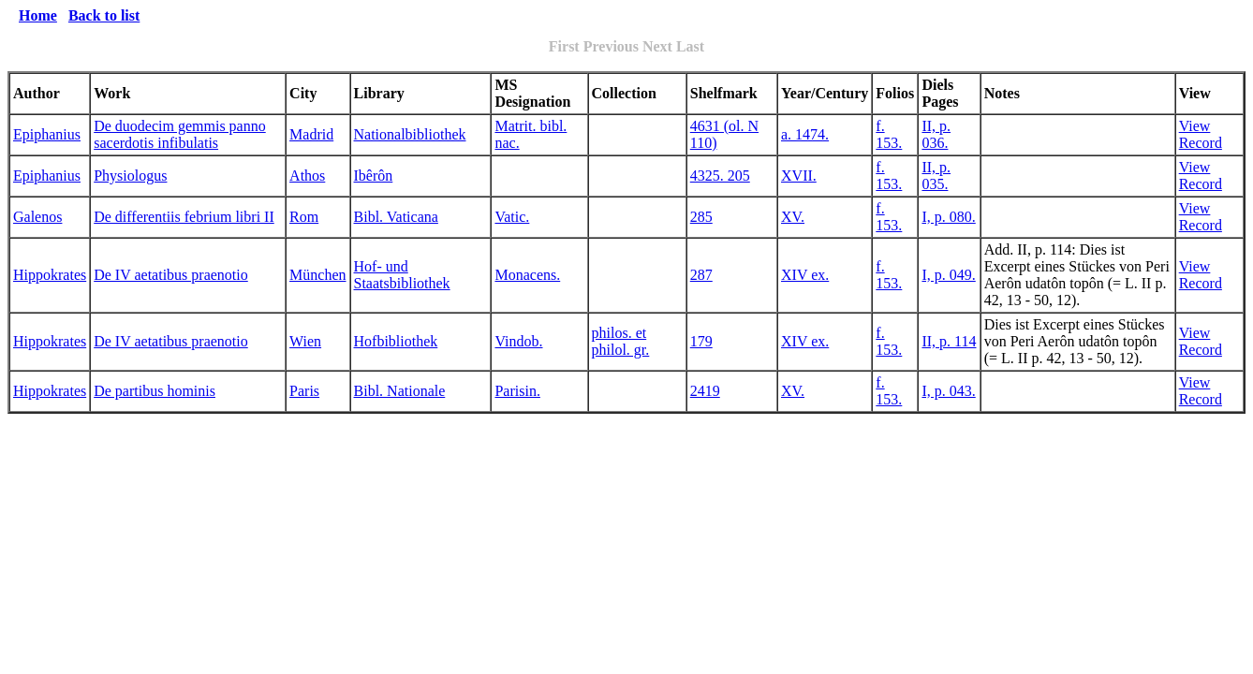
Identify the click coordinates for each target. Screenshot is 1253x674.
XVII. (799, 175)
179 (701, 341)
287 (701, 275)
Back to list (104, 15)
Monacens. (527, 275)
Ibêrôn (373, 175)
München (317, 275)
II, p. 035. (936, 175)
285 (701, 217)
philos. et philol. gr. (621, 341)
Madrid (311, 134)
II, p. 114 (948, 341)
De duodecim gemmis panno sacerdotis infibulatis (180, 134)
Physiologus (130, 175)
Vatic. (511, 217)
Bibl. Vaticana (396, 217)
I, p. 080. (948, 217)
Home (38, 15)
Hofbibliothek (396, 341)
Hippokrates (49, 275)
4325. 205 (720, 175)
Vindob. (518, 341)
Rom (303, 217)
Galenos (37, 217)
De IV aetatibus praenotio (171, 275)
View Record (1200, 134)
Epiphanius (47, 134)
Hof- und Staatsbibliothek (402, 274)
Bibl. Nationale (400, 391)
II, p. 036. (936, 134)
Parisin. (516, 391)
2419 (705, 391)
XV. (792, 217)
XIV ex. (805, 275)
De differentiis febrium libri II (184, 217)
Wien (305, 341)
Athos (307, 175)
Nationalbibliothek (410, 134)
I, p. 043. (948, 391)
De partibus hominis (154, 391)
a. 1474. (805, 134)
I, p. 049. (948, 275)
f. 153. (889, 134)
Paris (304, 391)
